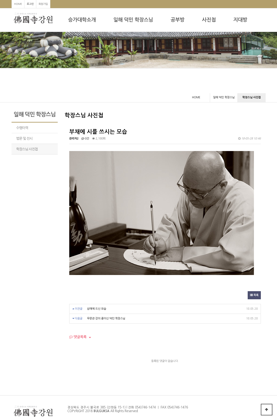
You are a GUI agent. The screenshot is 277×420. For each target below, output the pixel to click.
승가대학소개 (82, 19)
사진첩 (209, 19)
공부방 (177, 19)
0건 (85, 138)
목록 (254, 295)
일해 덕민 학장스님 (133, 19)
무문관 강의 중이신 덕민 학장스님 (106, 318)
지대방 (240, 19)
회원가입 (43, 4)
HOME (18, 4)
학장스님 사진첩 (27, 149)
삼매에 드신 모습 (96, 308)
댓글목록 (78, 337)
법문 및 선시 (24, 138)
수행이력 (22, 128)
